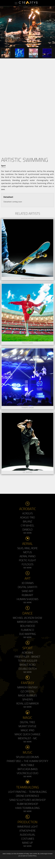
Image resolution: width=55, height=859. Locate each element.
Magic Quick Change (27, 734)
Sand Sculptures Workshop (27, 800)
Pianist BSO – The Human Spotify (27, 761)
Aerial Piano (28, 556)
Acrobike (27, 653)
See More (27, 532)
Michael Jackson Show (27, 618)
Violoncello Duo (27, 773)
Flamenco (27, 630)
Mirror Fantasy (27, 687)
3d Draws (27, 583)
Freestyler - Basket (27, 657)
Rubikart (27, 595)
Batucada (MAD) (27, 769)
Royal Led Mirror (27, 703)
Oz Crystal (27, 691)
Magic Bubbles (27, 695)
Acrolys (27, 513)
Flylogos (27, 564)
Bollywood (27, 626)
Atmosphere (27, 831)
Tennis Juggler (27, 661)
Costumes (27, 839)
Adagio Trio (27, 517)
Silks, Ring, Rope (27, 548)
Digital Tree (27, 722)
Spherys (27, 699)
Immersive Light (27, 827)
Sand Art (27, 591)
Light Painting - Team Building (27, 792)
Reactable (27, 765)
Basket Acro (27, 665)
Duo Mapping (27, 634)
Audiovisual (27, 835)
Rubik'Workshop (27, 804)
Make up (27, 843)
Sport (3, 165)
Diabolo (27, 529)
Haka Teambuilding (27, 808)
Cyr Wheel (27, 525)
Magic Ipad (27, 730)
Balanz (27, 521)
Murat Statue (27, 726)
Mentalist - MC (27, 738)
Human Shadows (27, 599)
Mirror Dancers (27, 622)
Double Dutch (27, 669)
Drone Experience (27, 796)
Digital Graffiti (27, 587)
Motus (27, 552)
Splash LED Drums (27, 757)
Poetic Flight (27, 560)
